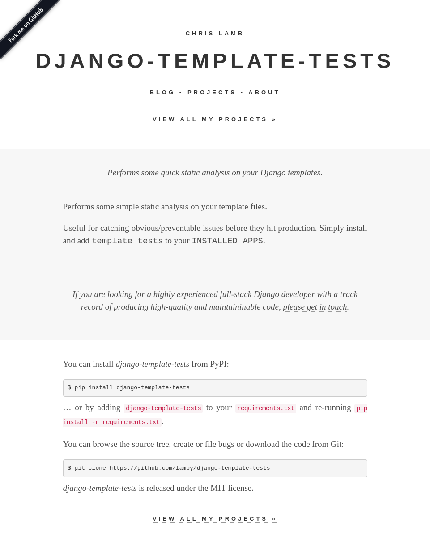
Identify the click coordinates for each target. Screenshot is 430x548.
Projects (212, 92)
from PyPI (209, 364)
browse (105, 444)
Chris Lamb (215, 33)
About (264, 92)
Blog (163, 92)
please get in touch (315, 306)
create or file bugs (203, 444)
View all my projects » (215, 119)
